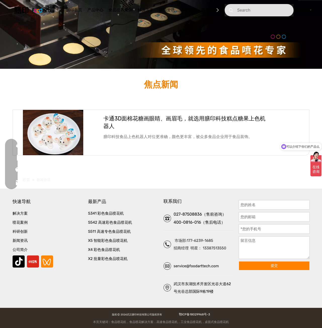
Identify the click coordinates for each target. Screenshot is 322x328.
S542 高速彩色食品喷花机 (110, 222)
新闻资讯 (167, 10)
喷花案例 (20, 222)
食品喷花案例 (120, 10)
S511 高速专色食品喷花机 (109, 231)
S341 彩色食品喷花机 (106, 213)
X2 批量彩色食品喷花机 (108, 258)
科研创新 (188, 10)
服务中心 (209, 10)
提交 (274, 266)
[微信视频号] (47, 261)
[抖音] (19, 261)
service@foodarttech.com (196, 266)
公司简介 (20, 249)
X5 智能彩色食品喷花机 (108, 240)
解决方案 (146, 10)
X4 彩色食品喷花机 (104, 249)
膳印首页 (74, 10)
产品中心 (95, 10)
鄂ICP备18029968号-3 (193, 314)
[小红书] (33, 261)
